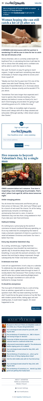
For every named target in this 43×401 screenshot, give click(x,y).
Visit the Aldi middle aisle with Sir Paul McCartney (23, 359)
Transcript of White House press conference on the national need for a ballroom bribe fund (23, 340)
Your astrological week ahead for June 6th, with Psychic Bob (22, 331)
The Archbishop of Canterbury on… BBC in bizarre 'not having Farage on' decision (23, 335)
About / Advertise (21, 380)
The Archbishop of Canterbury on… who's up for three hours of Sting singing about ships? (22, 355)
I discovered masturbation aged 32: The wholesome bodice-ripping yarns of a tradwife (24, 345)
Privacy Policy (21, 384)
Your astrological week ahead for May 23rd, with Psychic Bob (23, 365)
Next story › (36, 308)
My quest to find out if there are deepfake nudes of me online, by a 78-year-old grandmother (23, 326)
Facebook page (19, 13)
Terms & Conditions (21, 382)
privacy (27, 145)
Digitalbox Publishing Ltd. (24, 397)
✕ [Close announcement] (38, 9)
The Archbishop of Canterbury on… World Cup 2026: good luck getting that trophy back (24, 370)
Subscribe (19, 145)
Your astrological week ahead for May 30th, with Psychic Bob (23, 350)
